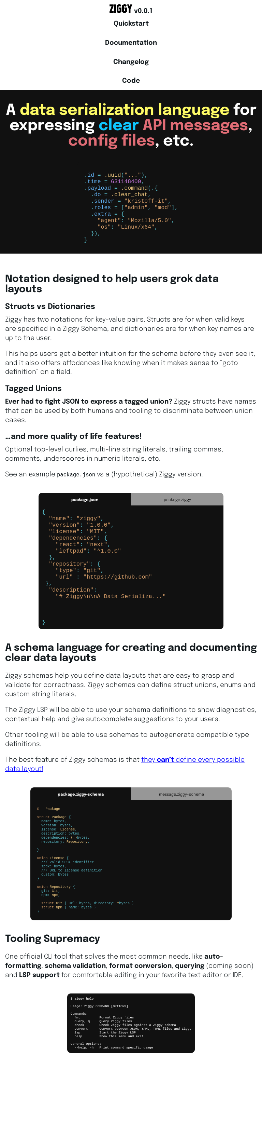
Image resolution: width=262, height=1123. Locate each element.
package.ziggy (177, 511)
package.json (84, 511)
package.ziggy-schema (81, 830)
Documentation (131, 43)
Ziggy (121, 9)
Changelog (131, 62)
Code (131, 81)
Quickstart (131, 24)
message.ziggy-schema (181, 830)
